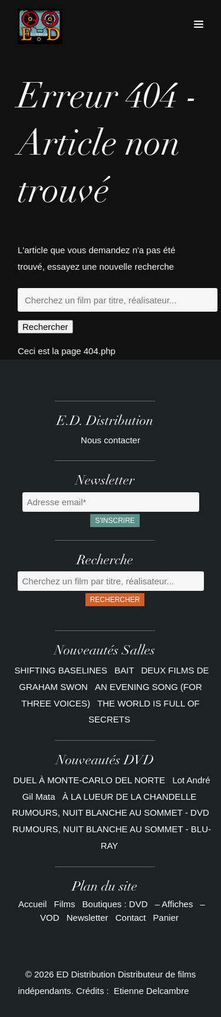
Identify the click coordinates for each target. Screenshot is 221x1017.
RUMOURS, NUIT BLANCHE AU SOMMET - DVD (110, 812)
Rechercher (45, 327)
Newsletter (87, 918)
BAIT (125, 670)
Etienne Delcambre (151, 991)
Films (64, 904)
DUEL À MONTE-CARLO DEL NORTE (89, 780)
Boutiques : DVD (115, 904)
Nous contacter (110, 440)
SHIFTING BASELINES (62, 670)
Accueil (32, 904)
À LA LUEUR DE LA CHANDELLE (129, 797)
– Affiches (174, 904)
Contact (131, 918)
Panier (166, 918)
